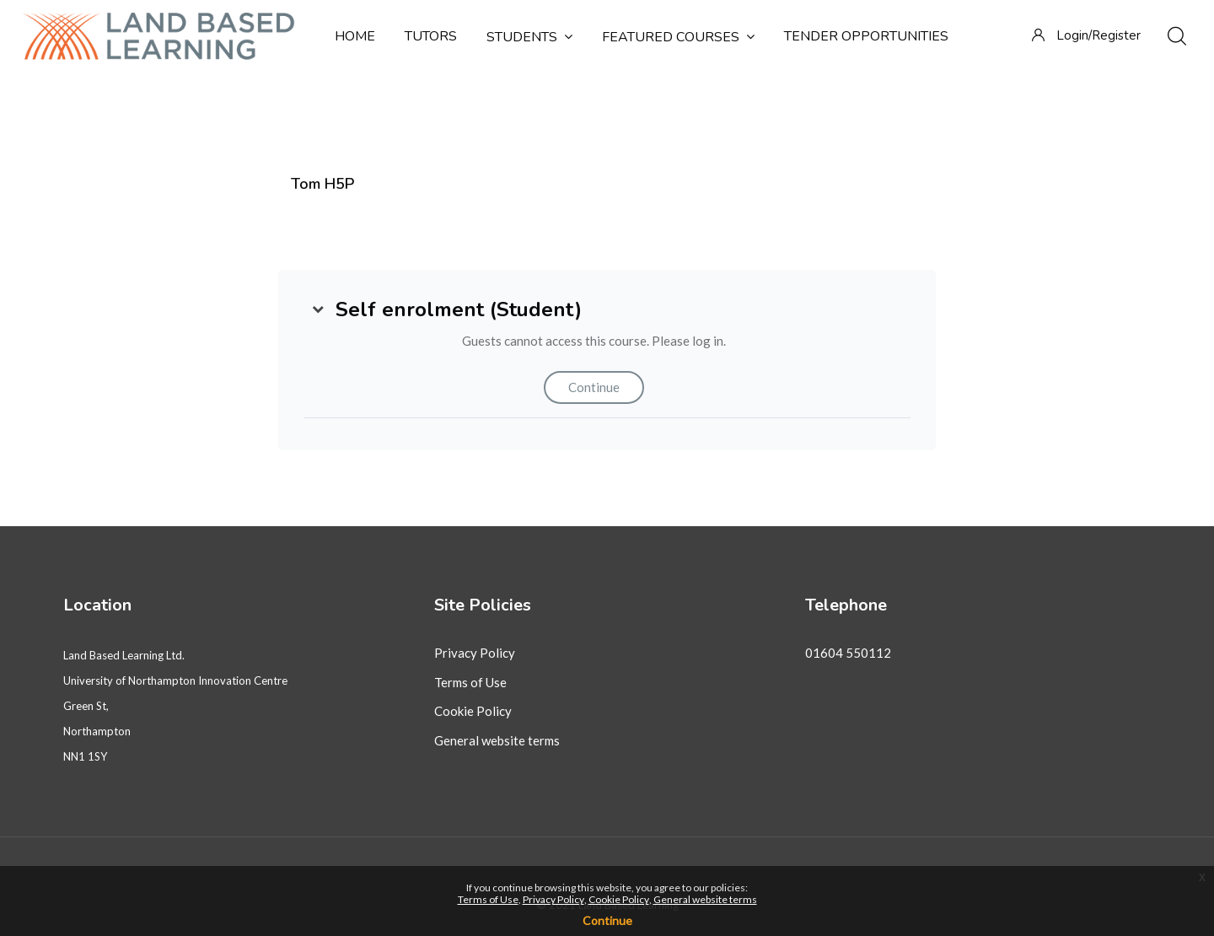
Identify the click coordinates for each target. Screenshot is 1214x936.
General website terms (497, 740)
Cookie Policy (473, 710)
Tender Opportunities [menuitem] (866, 36)
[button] (318, 309)
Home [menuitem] (355, 36)
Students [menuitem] (529, 36)
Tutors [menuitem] (431, 36)
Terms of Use (470, 682)
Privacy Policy (474, 652)
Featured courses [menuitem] (678, 36)
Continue (594, 387)
